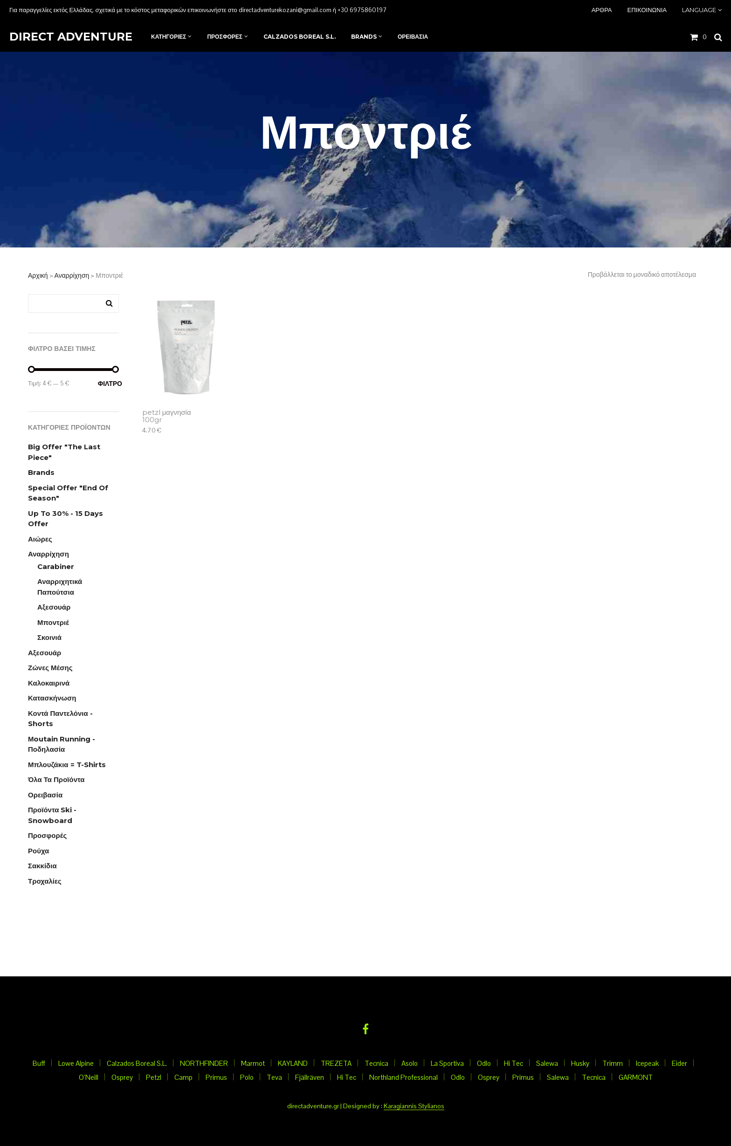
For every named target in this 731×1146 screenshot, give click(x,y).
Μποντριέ (53, 622)
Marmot (253, 1063)
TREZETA (336, 1063)
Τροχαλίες (45, 881)
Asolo (409, 1063)
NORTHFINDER (204, 1063)
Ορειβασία (45, 794)
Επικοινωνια (647, 10)
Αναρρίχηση (72, 275)
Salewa (547, 1063)
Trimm (612, 1063)
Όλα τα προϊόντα (56, 779)
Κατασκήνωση (52, 697)
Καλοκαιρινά (48, 683)
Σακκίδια (42, 865)
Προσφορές (47, 835)
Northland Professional (403, 1077)
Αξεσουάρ (53, 607)
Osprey (122, 1077)
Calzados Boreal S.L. (137, 1063)
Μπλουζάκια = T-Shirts (67, 764)
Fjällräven (309, 1077)
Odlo (484, 1063)
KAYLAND (293, 1063)
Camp (183, 1077)
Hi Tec (513, 1063)
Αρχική (38, 275)
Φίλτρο (108, 383)
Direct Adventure (70, 36)
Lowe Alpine (76, 1063)
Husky (580, 1063)
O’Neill (88, 1077)
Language (699, 10)
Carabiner (55, 566)
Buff (39, 1063)
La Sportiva (447, 1063)
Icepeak (647, 1063)
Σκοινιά (49, 637)
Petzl (153, 1077)
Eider (679, 1063)
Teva (274, 1077)
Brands (41, 472)
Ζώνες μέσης (50, 667)
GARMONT (636, 1077)
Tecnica (376, 1063)
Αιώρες (40, 539)
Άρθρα (602, 10)
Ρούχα (38, 850)
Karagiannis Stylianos (414, 1106)
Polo (247, 1077)
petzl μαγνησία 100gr (166, 417)
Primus (216, 1077)
